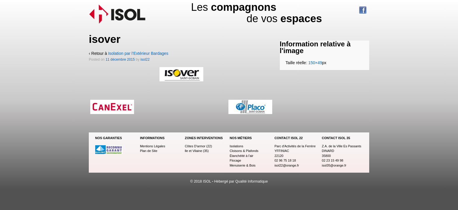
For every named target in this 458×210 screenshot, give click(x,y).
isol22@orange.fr (287, 165)
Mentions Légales (152, 146)
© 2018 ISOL (201, 181)
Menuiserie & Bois (243, 165)
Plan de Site (148, 151)
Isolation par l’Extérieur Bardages (138, 53)
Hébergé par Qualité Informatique (241, 181)
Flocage (235, 160)
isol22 (145, 59)
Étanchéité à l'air (241, 156)
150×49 (315, 62)
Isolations (236, 146)
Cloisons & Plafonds (244, 151)
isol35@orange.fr (334, 165)
